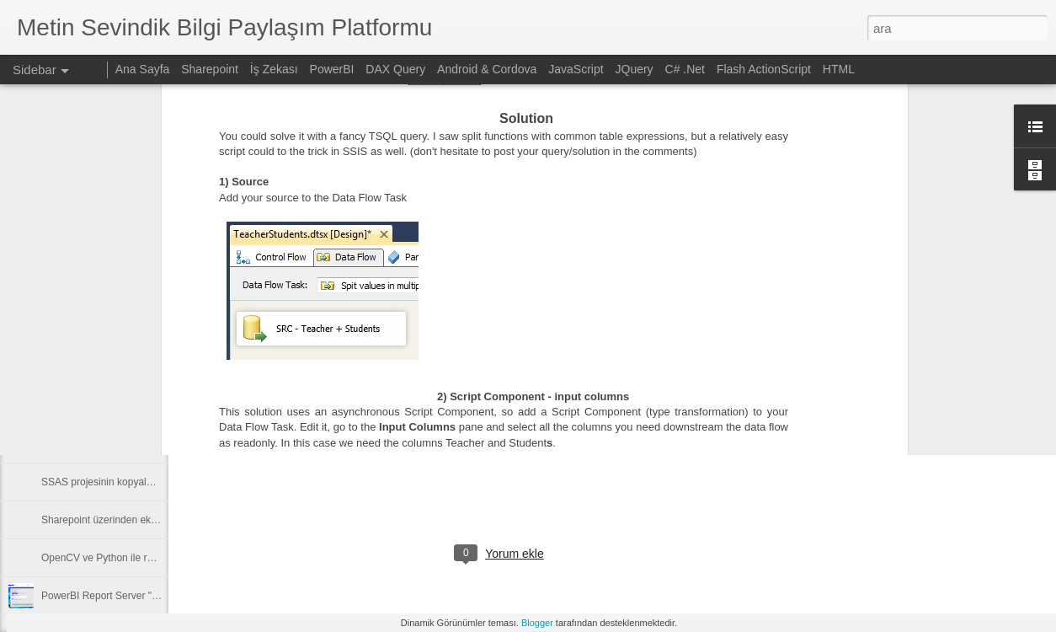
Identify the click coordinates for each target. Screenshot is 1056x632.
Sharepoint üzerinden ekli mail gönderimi (132, 520)
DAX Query (395, 69)
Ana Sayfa (142, 69)
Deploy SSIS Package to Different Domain (136, 368)
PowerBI (332, 69)
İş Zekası (274, 69)
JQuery (634, 69)
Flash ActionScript (764, 69)
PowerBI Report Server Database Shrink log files (150, 330)
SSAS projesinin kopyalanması (110, 482)
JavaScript (575, 69)
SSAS (525, 383)
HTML (839, 69)
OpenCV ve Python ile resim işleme (120, 558)
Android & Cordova (486, 69)
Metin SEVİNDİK (491, 361)
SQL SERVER (466, 383)
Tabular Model (585, 383)
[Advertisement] (909, 375)
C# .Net (685, 69)
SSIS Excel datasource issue (106, 444)
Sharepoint (209, 69)
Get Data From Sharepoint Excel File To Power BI (152, 406)
